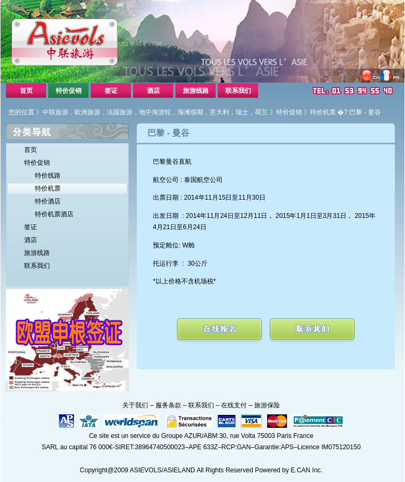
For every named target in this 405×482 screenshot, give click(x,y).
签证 (111, 90)
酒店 (153, 90)
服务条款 (168, 405)
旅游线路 (196, 90)
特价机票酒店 (54, 214)
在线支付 (234, 405)
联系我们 (238, 90)
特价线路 (48, 175)
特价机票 (323, 112)
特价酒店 (48, 201)
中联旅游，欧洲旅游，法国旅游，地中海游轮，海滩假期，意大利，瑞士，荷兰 (155, 112)
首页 (26, 90)
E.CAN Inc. (306, 470)
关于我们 (135, 405)
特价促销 (69, 90)
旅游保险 (267, 405)
